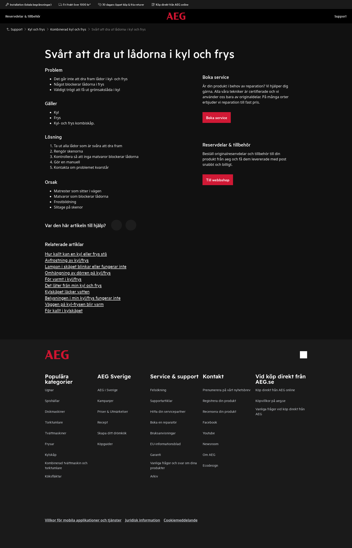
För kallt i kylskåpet (64, 310)
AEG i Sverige (107, 390)
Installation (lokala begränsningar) (28, 4)
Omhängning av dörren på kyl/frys (78, 272)
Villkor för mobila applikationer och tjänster (83, 520)
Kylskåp (51, 454)
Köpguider (105, 444)
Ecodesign (210, 465)
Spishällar (52, 400)
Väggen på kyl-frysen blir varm (74, 304)
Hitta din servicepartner (167, 411)
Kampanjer (105, 400)
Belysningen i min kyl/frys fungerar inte (83, 297)
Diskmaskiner (55, 411)
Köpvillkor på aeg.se (270, 400)
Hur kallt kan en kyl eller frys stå (76, 253)
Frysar (49, 444)
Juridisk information (142, 520)
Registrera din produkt (219, 400)
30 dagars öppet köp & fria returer (121, 4)
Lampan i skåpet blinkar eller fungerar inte (85, 266)
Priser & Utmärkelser (112, 411)
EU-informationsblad (165, 444)
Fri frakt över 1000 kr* (75, 4)
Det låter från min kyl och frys (73, 285)
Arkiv (154, 476)
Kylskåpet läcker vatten (67, 291)
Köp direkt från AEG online (169, 4)
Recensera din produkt (219, 411)
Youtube (209, 433)
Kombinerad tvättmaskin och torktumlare (66, 465)
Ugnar (49, 390)
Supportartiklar (161, 400)
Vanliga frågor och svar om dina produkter (173, 465)
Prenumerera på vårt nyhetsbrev (227, 390)
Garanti (155, 454)
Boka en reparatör (163, 422)
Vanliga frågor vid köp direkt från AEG (280, 411)
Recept (102, 422)
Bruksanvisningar (163, 433)
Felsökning (158, 390)
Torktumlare (54, 422)
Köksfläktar (53, 476)
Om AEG (209, 454)
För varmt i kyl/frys (63, 279)
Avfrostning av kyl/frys (67, 260)
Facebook (210, 422)
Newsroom (210, 444)
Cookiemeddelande (181, 520)
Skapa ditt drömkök (112, 433)
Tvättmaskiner (55, 433)
